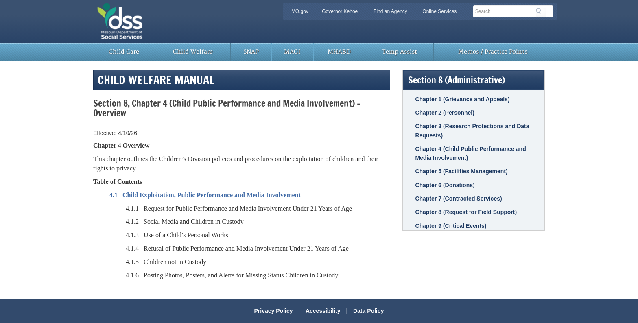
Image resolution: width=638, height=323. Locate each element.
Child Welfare (193, 51)
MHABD (339, 51)
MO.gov (299, 11)
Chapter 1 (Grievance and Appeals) (462, 99)
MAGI (292, 51)
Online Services (439, 11)
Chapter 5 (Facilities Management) (461, 171)
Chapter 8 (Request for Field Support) (466, 212)
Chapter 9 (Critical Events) (450, 226)
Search (541, 12)
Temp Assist (399, 51)
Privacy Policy (273, 311)
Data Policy (368, 311)
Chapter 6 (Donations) (444, 185)
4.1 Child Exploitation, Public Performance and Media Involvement (205, 195)
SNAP (251, 51)
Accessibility (323, 311)
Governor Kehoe (340, 11)
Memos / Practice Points (492, 51)
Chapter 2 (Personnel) (444, 112)
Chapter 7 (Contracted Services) (458, 198)
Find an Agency (390, 11)
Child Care (124, 51)
